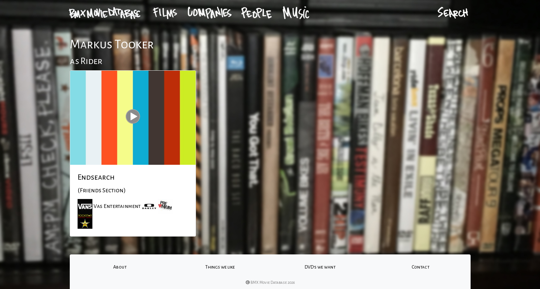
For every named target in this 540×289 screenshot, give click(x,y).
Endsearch (96, 177)
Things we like (220, 267)
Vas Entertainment (117, 206)
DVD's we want (320, 267)
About (120, 267)
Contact (420, 267)
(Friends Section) (102, 190)
